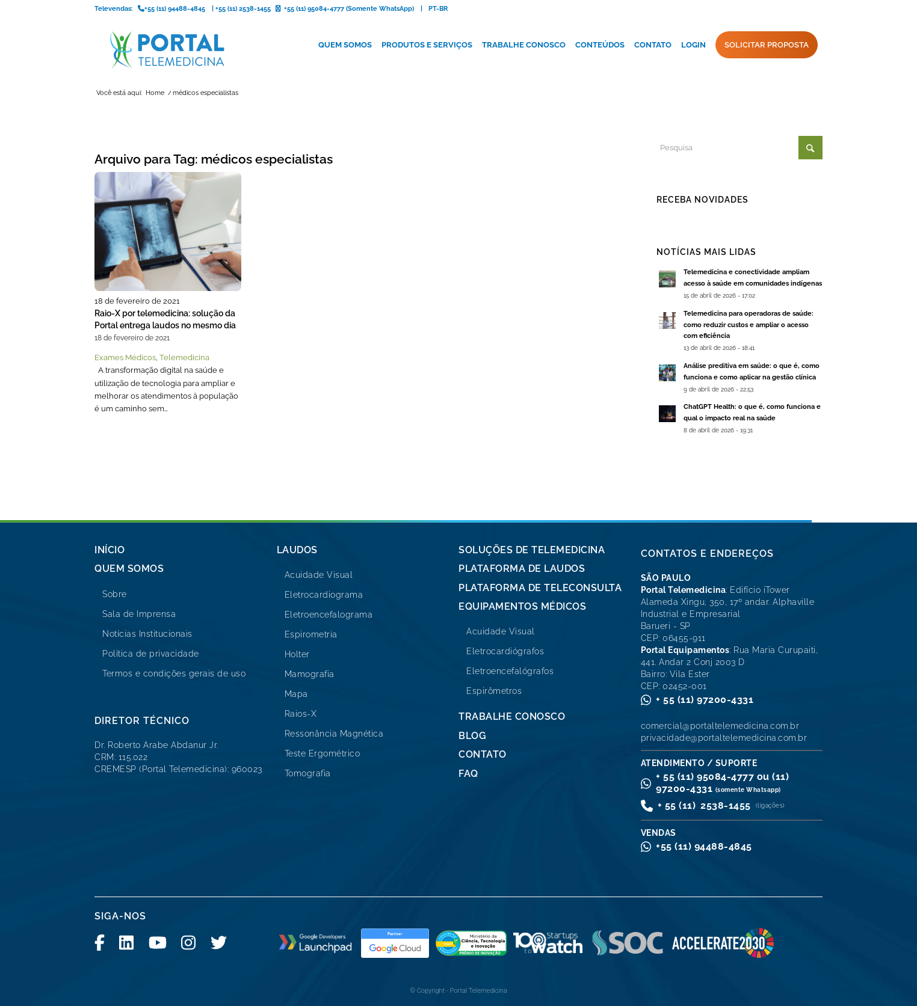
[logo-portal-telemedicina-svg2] (167, 50)
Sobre (114, 594)
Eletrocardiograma (324, 595)
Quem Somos (129, 568)
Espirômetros (494, 691)
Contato (482, 754)
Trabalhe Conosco (511, 716)
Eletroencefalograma (329, 614)
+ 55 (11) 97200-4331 (704, 699)
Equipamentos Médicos (522, 606)
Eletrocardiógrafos (505, 651)
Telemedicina (184, 357)
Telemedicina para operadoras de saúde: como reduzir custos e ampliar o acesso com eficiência (749, 325)
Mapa (296, 694)
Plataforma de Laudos (521, 568)
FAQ (468, 773)
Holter (297, 654)
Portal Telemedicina (478, 991)
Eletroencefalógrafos (510, 671)
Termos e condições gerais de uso (173, 673)
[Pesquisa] (739, 147)
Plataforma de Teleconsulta (540, 587)
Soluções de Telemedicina (531, 550)
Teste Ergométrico (322, 753)
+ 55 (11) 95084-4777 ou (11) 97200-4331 (722, 782)
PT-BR (438, 9)
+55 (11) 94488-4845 (704, 846)
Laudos (297, 550)
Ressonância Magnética (334, 733)
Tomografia (308, 773)
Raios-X (301, 714)
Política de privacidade (150, 653)
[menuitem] (345, 45)
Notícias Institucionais (147, 634)
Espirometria (311, 634)
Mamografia (310, 674)
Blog (472, 735)
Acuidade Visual (319, 575)
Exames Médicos (125, 357)
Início (109, 550)
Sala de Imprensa (139, 614)
